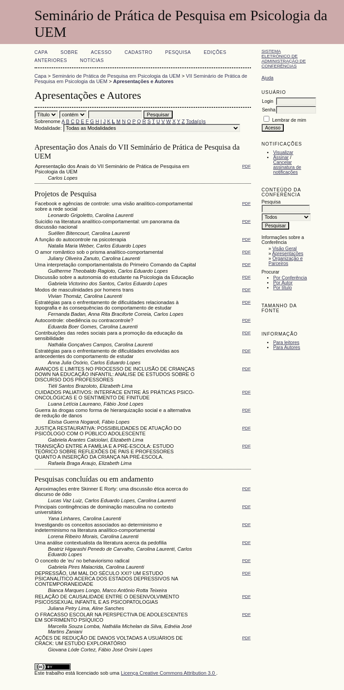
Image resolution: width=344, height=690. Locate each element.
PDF (246, 166)
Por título (282, 287)
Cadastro (138, 52)
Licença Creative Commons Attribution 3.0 (168, 673)
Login (267, 101)
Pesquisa (178, 52)
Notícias (92, 60)
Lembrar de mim (289, 120)
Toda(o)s (196, 121)
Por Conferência (290, 277)
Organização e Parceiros (285, 261)
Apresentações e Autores (143, 81)
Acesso (101, 52)
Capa (41, 52)
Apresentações (287, 253)
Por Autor (282, 282)
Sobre (69, 52)
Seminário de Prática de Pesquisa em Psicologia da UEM (116, 76)
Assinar (281, 157)
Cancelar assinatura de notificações (287, 167)
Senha (268, 109)
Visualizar (283, 152)
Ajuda (267, 77)
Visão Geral (285, 248)
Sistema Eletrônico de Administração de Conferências (283, 58)
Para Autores (286, 347)
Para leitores (286, 342)
